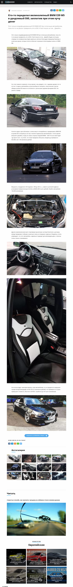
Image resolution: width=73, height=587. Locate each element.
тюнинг (23, 440)
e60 (20, 440)
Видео (55, 2)
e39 (17, 440)
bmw (10, 440)
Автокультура (38, 2)
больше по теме (36, 541)
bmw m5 (14, 440)
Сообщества (48, 2)
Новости (30, 2)
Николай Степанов (17, 10)
